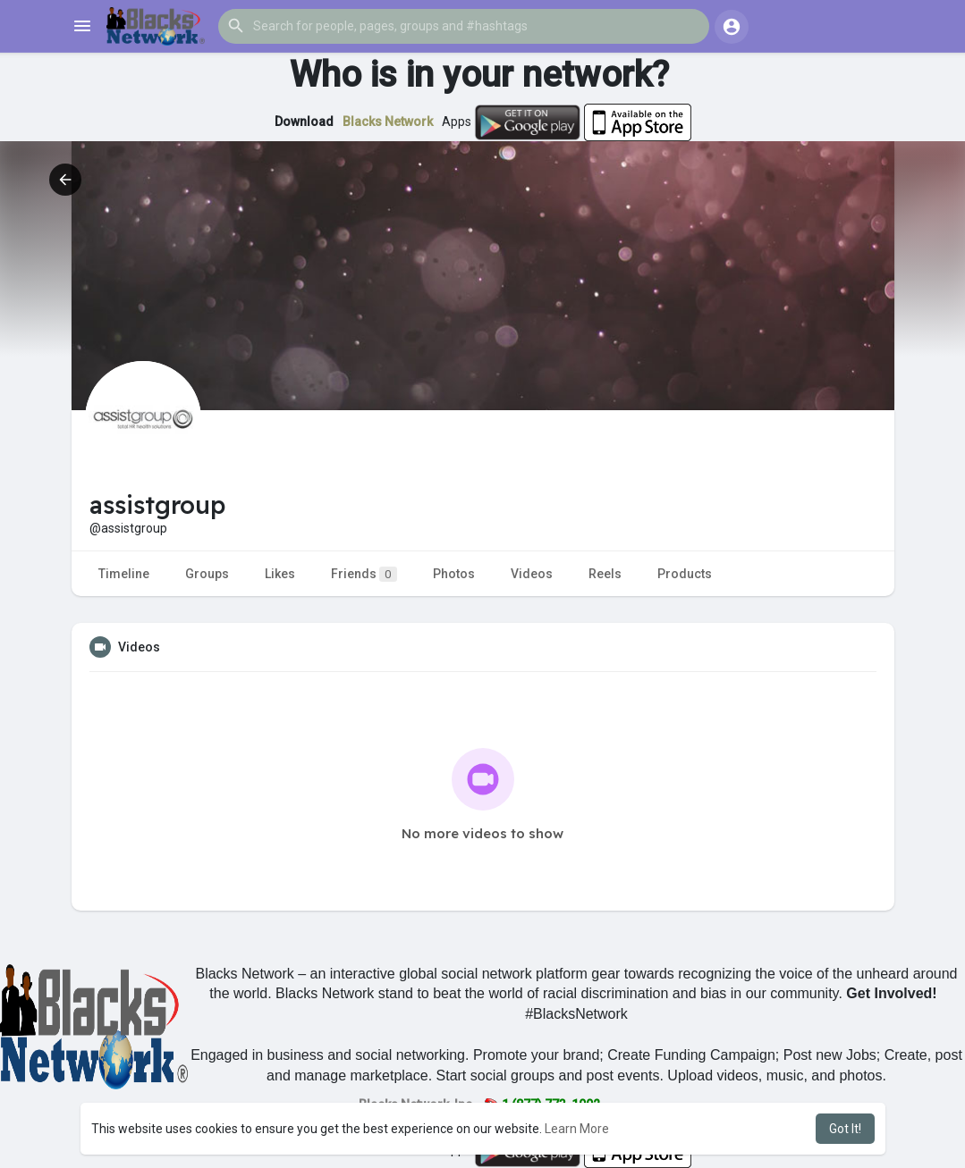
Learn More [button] (577, 1129)
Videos (532, 574)
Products (684, 574)
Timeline (123, 574)
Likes (280, 574)
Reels (605, 574)
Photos (454, 574)
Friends (364, 574)
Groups (207, 574)
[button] (463, 26)
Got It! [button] (845, 1129)
